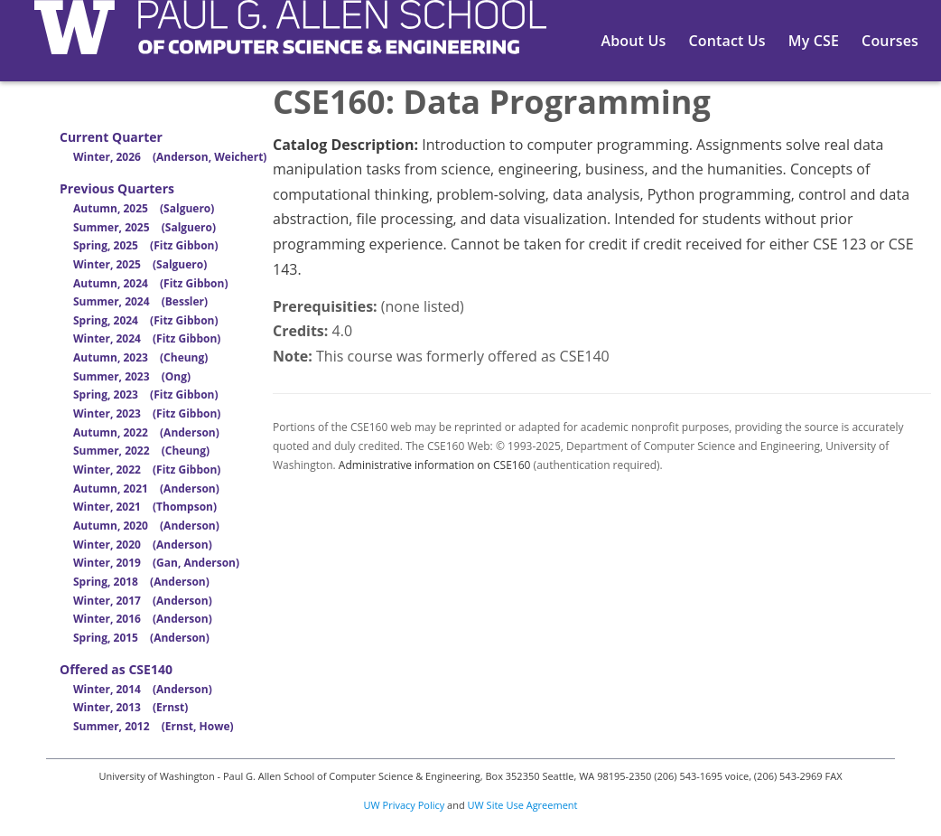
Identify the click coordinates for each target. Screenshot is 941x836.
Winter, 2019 (156, 562)
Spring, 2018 (141, 581)
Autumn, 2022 (146, 432)
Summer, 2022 (141, 450)
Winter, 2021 (145, 506)
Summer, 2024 (140, 301)
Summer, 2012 (153, 726)
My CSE (813, 41)
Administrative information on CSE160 (435, 465)
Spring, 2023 (146, 394)
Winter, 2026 (169, 156)
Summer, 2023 (132, 376)
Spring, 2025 (146, 245)
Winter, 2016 (142, 618)
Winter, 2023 (146, 413)
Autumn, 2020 (146, 525)
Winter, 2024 (146, 338)
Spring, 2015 (141, 637)
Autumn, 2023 (140, 357)
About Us (633, 41)
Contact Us (726, 41)
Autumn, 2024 (150, 283)
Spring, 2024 (146, 320)
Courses (890, 41)
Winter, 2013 (130, 707)
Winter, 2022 (146, 469)
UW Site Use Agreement (523, 805)
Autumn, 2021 (146, 488)
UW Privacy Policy (404, 805)
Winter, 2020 (142, 544)
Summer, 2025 (144, 227)
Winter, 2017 (142, 600)
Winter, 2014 (142, 689)
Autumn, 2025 (143, 208)
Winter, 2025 (140, 264)
